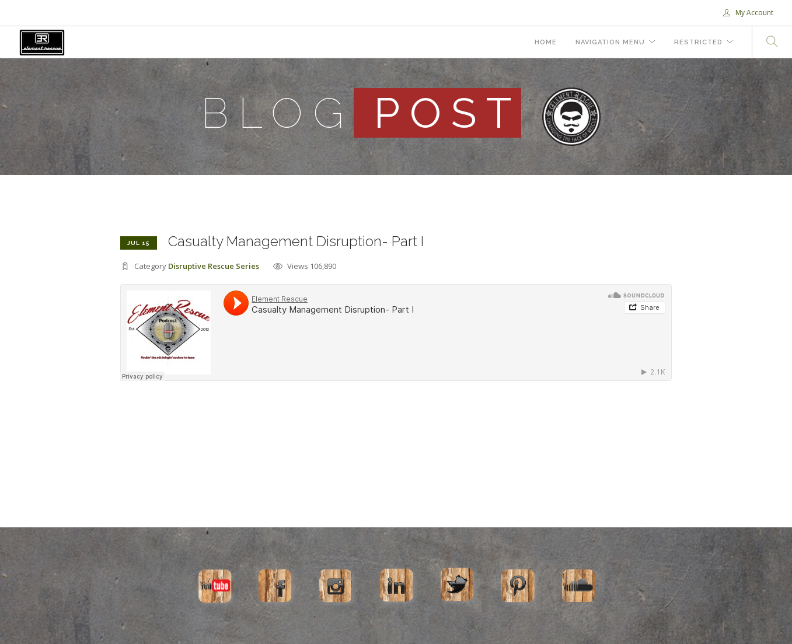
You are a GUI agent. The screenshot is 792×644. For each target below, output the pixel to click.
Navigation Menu (610, 42)
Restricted (698, 42)
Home (546, 42)
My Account (748, 13)
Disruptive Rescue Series (213, 266)
